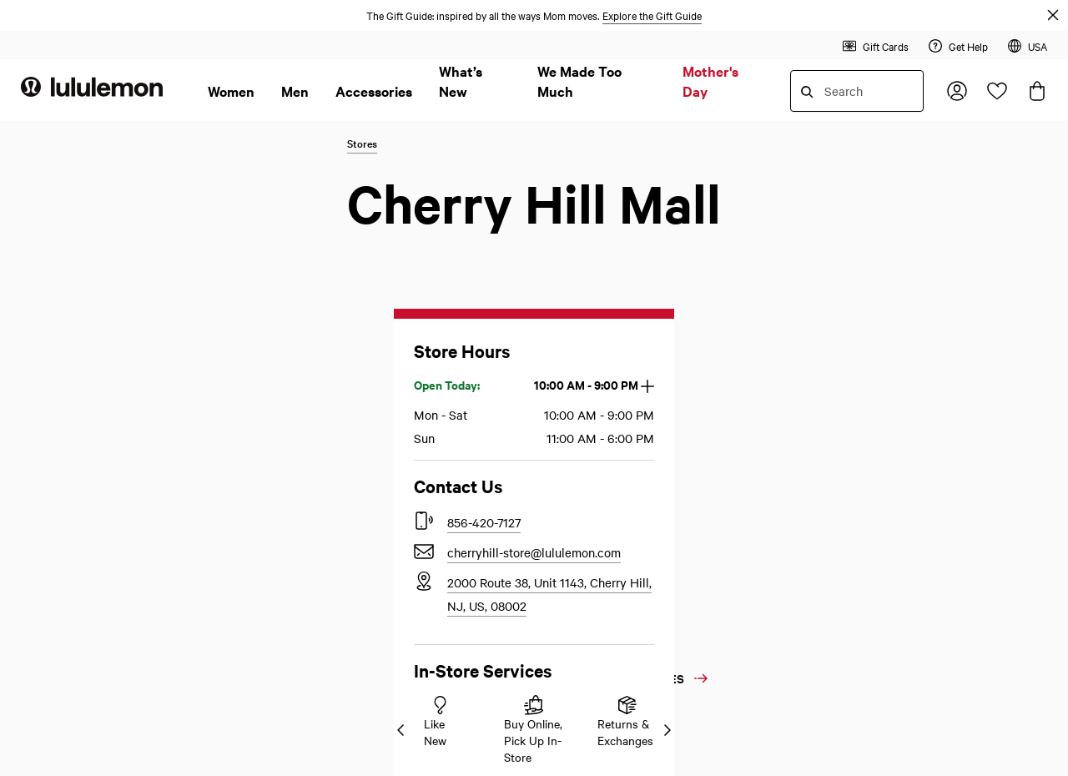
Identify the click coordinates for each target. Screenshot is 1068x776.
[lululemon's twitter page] (542, 521)
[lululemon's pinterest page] (602, 521)
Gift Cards (312, 554)
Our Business (827, 198)
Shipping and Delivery (339, 258)
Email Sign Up (321, 520)
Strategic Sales (833, 288)
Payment (302, 288)
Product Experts (65, 585)
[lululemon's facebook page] (722, 521)
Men (295, 91)
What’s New (460, 81)
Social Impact (829, 409)
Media (808, 228)
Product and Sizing (330, 409)
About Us (821, 163)
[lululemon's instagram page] (782, 521)
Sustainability (829, 439)
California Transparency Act (611, 318)
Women (231, 91)
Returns (42, 318)
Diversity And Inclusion (855, 378)
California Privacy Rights (602, 288)
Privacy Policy (573, 228)
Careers (304, 622)
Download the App (339, 588)
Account (301, 469)
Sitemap (303, 690)
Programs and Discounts (345, 348)
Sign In (40, 228)
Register (44, 258)
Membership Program (80, 198)
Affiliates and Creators (852, 318)
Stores (295, 439)
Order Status (56, 288)
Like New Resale (328, 656)
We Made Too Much (579, 81)
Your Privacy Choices (606, 258)
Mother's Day (710, 81)
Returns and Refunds (335, 228)
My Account (59, 163)
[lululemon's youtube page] (662, 521)
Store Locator (58, 615)
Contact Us (58, 519)
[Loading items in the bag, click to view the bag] (1037, 91)
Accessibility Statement (600, 198)
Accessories (373, 91)
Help (293, 163)
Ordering (302, 198)
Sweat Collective (837, 348)
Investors (816, 258)
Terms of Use (570, 348)
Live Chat (47, 555)
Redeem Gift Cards (330, 318)
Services (301, 378)
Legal (553, 163)
